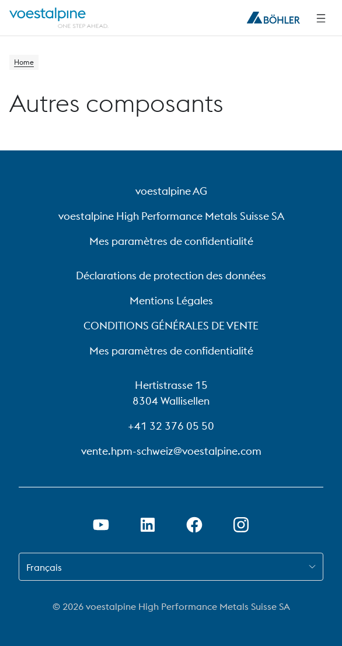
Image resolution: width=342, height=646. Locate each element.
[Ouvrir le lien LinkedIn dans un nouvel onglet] (147, 524)
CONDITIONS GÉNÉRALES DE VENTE (171, 325)
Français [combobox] (44, 567)
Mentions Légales (171, 300)
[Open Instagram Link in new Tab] (241, 524)
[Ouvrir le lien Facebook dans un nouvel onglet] (194, 524)
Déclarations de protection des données (171, 275)
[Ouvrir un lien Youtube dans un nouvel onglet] (101, 524)
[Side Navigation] (321, 18)
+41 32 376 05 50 (171, 426)
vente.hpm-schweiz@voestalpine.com (171, 451)
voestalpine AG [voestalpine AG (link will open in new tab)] (171, 191)
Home (24, 62)
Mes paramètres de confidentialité (171, 241)
